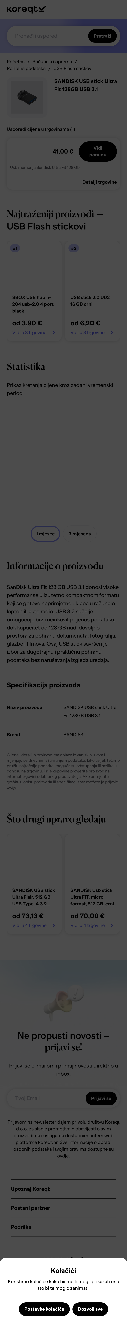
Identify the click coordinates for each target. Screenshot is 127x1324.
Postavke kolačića (44, 1309)
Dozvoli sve (90, 1309)
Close (8, 1268)
